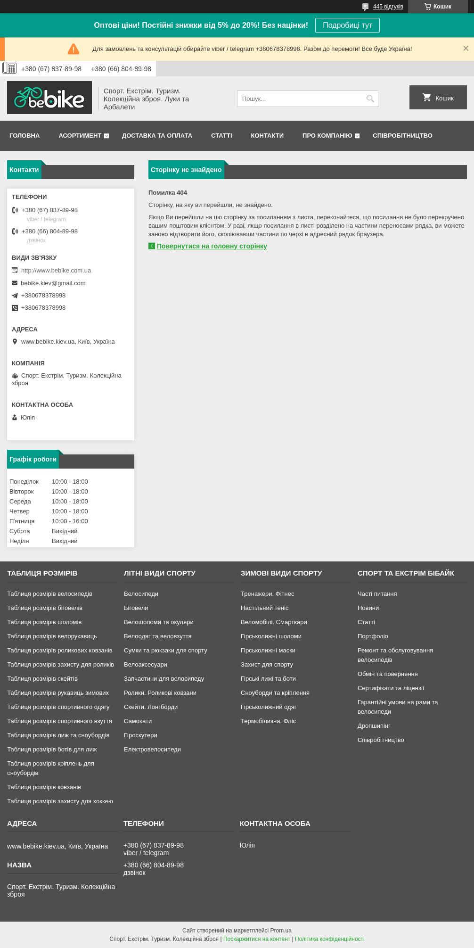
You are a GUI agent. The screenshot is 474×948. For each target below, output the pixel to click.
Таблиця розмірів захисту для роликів (60, 664)
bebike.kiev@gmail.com (53, 283)
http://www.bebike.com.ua (56, 270)
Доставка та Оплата (157, 135)
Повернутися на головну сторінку (212, 246)
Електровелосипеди (152, 749)
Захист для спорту (267, 664)
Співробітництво (403, 135)
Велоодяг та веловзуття (158, 636)
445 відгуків (388, 6)
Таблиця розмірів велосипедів (49, 593)
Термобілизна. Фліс (268, 721)
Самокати (138, 721)
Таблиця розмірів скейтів (42, 678)
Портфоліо (373, 636)
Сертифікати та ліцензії (391, 688)
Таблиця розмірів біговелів (44, 607)
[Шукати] (370, 99)
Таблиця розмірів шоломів (44, 622)
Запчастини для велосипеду (164, 678)
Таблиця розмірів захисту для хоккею (60, 801)
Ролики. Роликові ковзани (160, 692)
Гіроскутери (140, 735)
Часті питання (377, 593)
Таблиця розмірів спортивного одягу (58, 706)
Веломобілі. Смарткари (274, 622)
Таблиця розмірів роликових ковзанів (59, 650)
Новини (368, 607)
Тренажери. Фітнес (267, 593)
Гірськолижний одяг (268, 706)
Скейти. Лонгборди (151, 706)
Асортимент (79, 135)
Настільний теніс (264, 607)
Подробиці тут (347, 25)
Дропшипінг (374, 725)
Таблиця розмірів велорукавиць (52, 636)
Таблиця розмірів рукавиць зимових (58, 692)
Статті (221, 135)
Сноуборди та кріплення (275, 692)
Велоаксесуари (145, 664)
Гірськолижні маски (268, 650)
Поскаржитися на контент (256, 939)
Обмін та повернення (388, 673)
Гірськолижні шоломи (271, 636)
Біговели (136, 607)
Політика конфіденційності (330, 939)
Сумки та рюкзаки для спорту (165, 650)
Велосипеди (141, 593)
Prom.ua (281, 930)
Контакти (267, 135)
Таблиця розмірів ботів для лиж (52, 749)
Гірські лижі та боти (268, 678)
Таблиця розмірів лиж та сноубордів (58, 735)
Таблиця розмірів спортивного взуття (59, 721)
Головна (24, 135)
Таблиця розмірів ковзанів (44, 787)
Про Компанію (327, 135)
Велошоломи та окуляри (159, 622)
